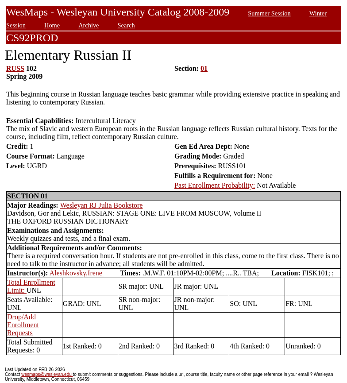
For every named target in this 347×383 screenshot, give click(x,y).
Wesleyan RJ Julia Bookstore (101, 205)
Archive (88, 25)
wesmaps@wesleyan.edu (47, 374)
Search (126, 25)
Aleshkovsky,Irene (77, 273)
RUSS (15, 68)
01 (204, 68)
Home (52, 25)
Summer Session (269, 13)
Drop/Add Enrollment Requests (23, 325)
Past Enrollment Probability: (214, 185)
